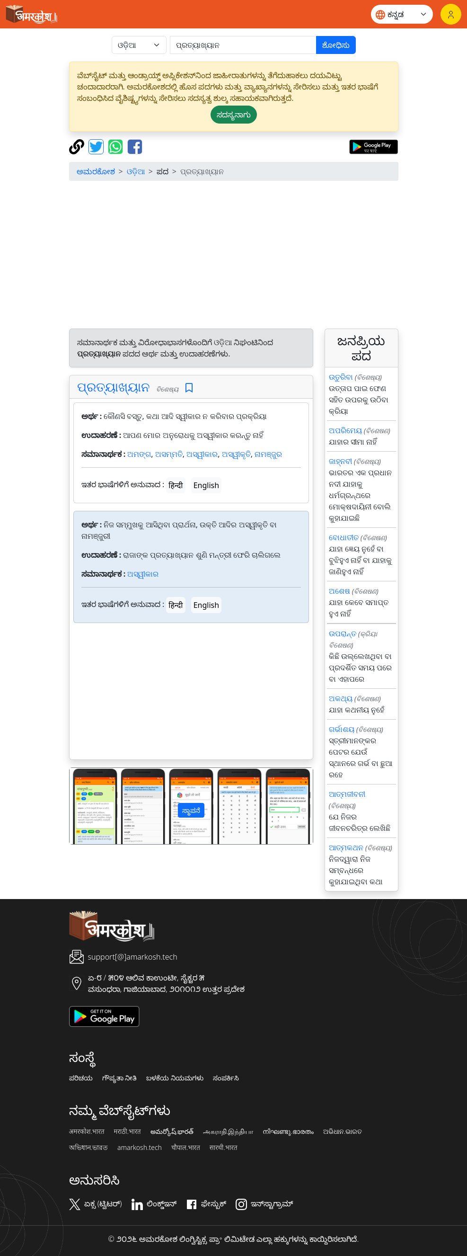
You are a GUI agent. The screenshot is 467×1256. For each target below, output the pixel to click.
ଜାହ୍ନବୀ (340, 461)
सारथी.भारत (224, 1147)
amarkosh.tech (139, 1147)
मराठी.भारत (127, 1131)
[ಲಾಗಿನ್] (451, 14)
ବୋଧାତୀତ (344, 537)
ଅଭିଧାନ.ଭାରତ (342, 1131)
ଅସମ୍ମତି (169, 454)
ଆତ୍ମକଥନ (346, 847)
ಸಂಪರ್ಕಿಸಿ (226, 1078)
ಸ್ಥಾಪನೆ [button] (191, 810)
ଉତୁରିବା (341, 377)
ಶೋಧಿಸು (336, 45)
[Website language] (402, 14)
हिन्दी (175, 485)
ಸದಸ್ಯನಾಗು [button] (234, 114)
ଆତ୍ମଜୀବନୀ (347, 794)
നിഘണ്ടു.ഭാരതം (288, 1131)
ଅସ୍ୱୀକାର (202, 454)
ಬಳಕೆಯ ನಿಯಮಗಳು (174, 1078)
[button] (88, 806)
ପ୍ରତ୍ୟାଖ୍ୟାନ (113, 386)
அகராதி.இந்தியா (228, 1131)
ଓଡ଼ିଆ (136, 171)
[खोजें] (243, 45)
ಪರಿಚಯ (81, 1078)
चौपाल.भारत (185, 1147)
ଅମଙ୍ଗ (139, 454)
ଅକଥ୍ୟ (340, 698)
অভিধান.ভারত (88, 1147)
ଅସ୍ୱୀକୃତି (236, 454)
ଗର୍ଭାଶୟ (341, 729)
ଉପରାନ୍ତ (342, 633)
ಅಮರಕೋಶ (96, 171)
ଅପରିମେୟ (345, 430)
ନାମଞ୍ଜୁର (268, 454)
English (206, 485)
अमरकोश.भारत (87, 1131)
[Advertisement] (233, 254)
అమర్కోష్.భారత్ (172, 1131)
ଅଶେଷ (339, 591)
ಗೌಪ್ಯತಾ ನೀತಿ (119, 1078)
